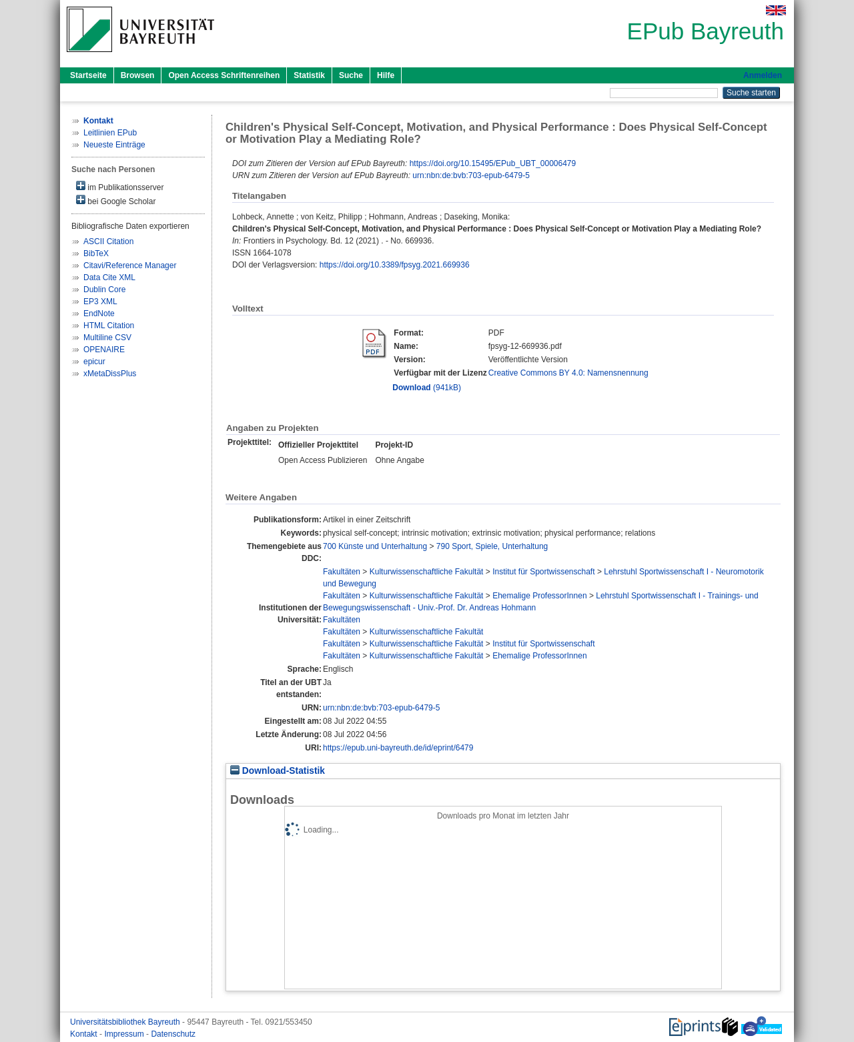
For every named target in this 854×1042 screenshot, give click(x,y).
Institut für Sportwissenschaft (543, 571)
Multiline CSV (107, 337)
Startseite (88, 75)
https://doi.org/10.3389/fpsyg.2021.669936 (395, 265)
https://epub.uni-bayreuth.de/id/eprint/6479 (398, 747)
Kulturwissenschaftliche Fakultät (427, 571)
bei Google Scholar (115, 200)
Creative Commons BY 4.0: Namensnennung (568, 373)
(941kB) (426, 387)
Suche (351, 75)
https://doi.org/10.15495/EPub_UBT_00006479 (493, 163)
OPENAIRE (104, 349)
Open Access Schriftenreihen (224, 75)
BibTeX (96, 253)
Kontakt (84, 1034)
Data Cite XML (109, 277)
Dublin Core (104, 289)
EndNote (99, 313)
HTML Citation (108, 325)
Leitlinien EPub (110, 132)
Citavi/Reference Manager (129, 265)
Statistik (309, 75)
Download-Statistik (277, 771)
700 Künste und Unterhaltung (375, 546)
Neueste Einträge (114, 144)
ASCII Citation (108, 241)
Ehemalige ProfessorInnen (539, 595)
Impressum (125, 1034)
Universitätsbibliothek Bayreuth (126, 1022)
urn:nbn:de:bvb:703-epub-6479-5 (470, 175)
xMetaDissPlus (109, 373)
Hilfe (385, 75)
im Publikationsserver (119, 186)
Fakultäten (341, 571)
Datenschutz (173, 1034)
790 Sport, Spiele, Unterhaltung (492, 546)
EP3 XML (100, 301)
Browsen (138, 75)
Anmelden (762, 75)
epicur (94, 361)
